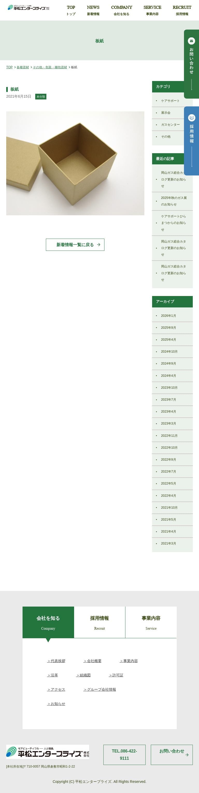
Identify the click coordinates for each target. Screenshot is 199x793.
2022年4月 (168, 496)
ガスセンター (170, 124)
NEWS (93, 11)
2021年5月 (168, 519)
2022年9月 (168, 459)
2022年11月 (169, 436)
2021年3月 (168, 543)
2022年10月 (169, 447)
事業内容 (130, 661)
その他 (165, 136)
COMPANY (121, 11)
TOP (70, 11)
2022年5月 (168, 483)
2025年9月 (168, 328)
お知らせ (58, 704)
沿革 (54, 675)
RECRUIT (182, 11)
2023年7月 (168, 399)
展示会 (165, 113)
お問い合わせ (171, 751)
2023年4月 (168, 411)
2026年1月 (168, 316)
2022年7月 (168, 471)
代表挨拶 (58, 661)
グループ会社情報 (101, 689)
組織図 (85, 675)
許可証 (117, 675)
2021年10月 (169, 507)
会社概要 (94, 661)
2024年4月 (168, 376)
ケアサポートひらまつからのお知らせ (173, 222)
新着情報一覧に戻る (75, 245)
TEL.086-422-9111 (124, 755)
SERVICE (152, 11)
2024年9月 (168, 363)
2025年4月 (168, 339)
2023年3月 (168, 423)
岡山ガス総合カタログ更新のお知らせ (173, 179)
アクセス (58, 689)
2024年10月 (169, 351)
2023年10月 (169, 387)
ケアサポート (170, 101)
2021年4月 (168, 531)
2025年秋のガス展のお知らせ (174, 201)
